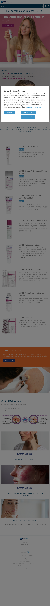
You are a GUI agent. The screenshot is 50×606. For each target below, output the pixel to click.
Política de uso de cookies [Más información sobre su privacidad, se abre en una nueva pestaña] (33, 107)
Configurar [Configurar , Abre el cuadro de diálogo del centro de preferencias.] (9, 112)
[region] (25, 104)
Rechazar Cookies (28, 112)
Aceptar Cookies (28, 117)
